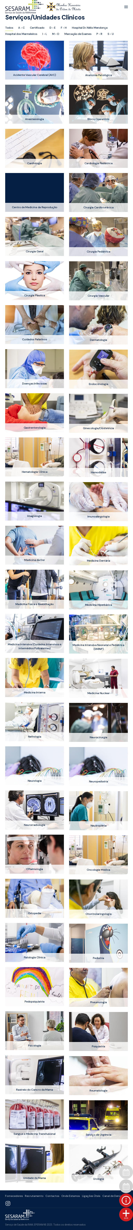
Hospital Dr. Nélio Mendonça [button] (89, 27)
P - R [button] (99, 34)
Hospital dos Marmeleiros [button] (21, 34)
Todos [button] (9, 27)
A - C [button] (21, 27)
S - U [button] (111, 34)
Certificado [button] (37, 27)
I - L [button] (44, 34)
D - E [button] (52, 27)
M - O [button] (55, 34)
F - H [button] (64, 27)
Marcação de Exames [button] (77, 34)
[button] (126, 7)
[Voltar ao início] (43, 7)
